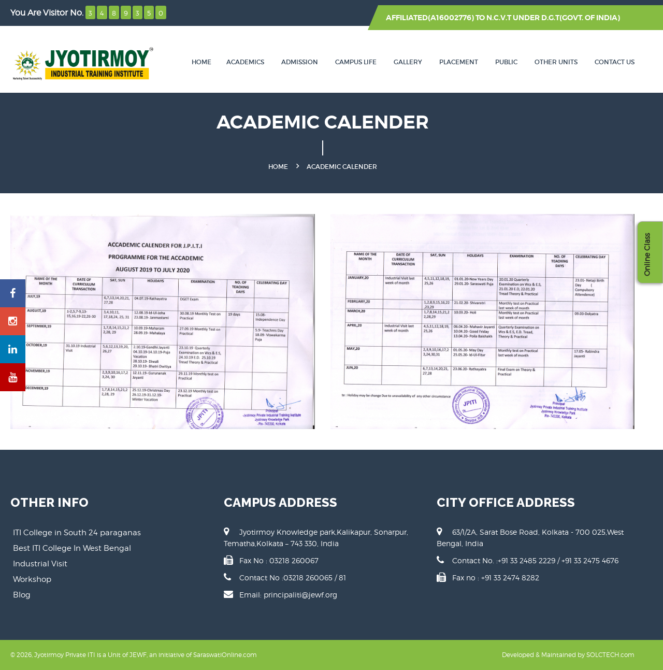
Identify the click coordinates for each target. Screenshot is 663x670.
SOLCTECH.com (610, 655)
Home (201, 62)
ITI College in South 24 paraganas (77, 532)
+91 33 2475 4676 (589, 560)
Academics (245, 62)
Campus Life (356, 62)
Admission (299, 62)
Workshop (32, 579)
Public (506, 62)
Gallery (408, 62)
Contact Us (615, 62)
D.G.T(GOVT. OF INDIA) (580, 17)
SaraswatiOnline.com (225, 655)
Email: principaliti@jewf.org (288, 594)
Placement (458, 62)
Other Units (556, 62)
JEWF (138, 655)
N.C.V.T (498, 17)
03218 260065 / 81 (314, 577)
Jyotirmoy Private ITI (64, 655)
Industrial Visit (40, 563)
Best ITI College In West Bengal (72, 548)
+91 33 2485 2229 (527, 560)
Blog (22, 595)
